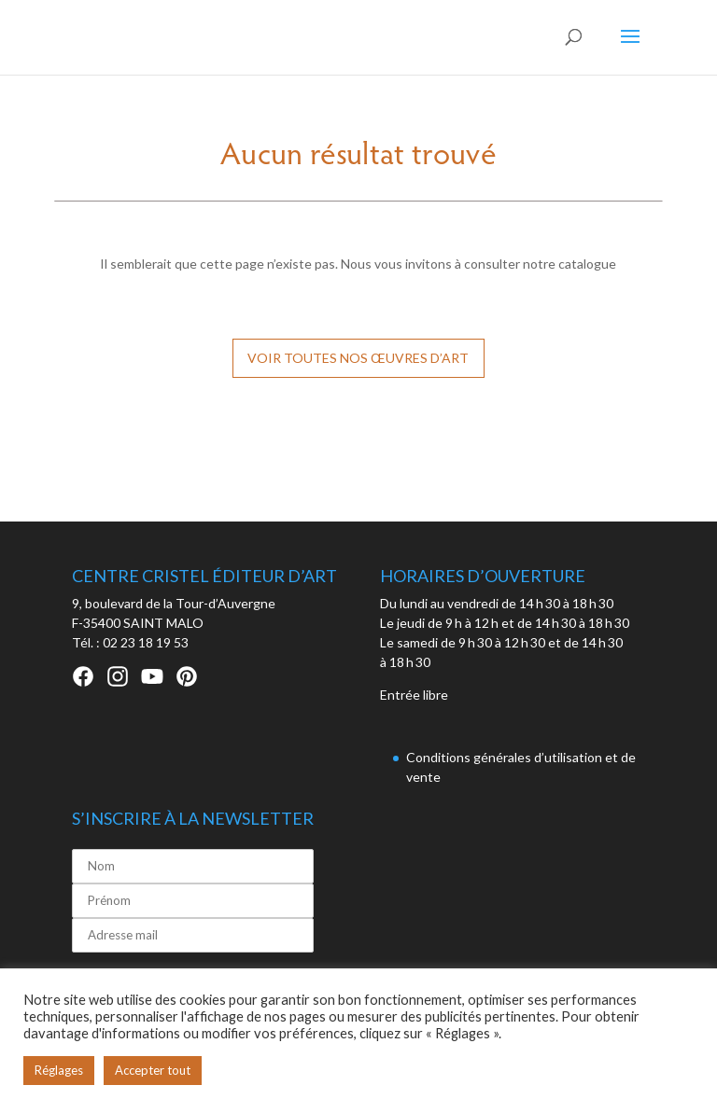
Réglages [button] (59, 1070)
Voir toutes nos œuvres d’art (358, 358)
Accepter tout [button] (152, 1070)
